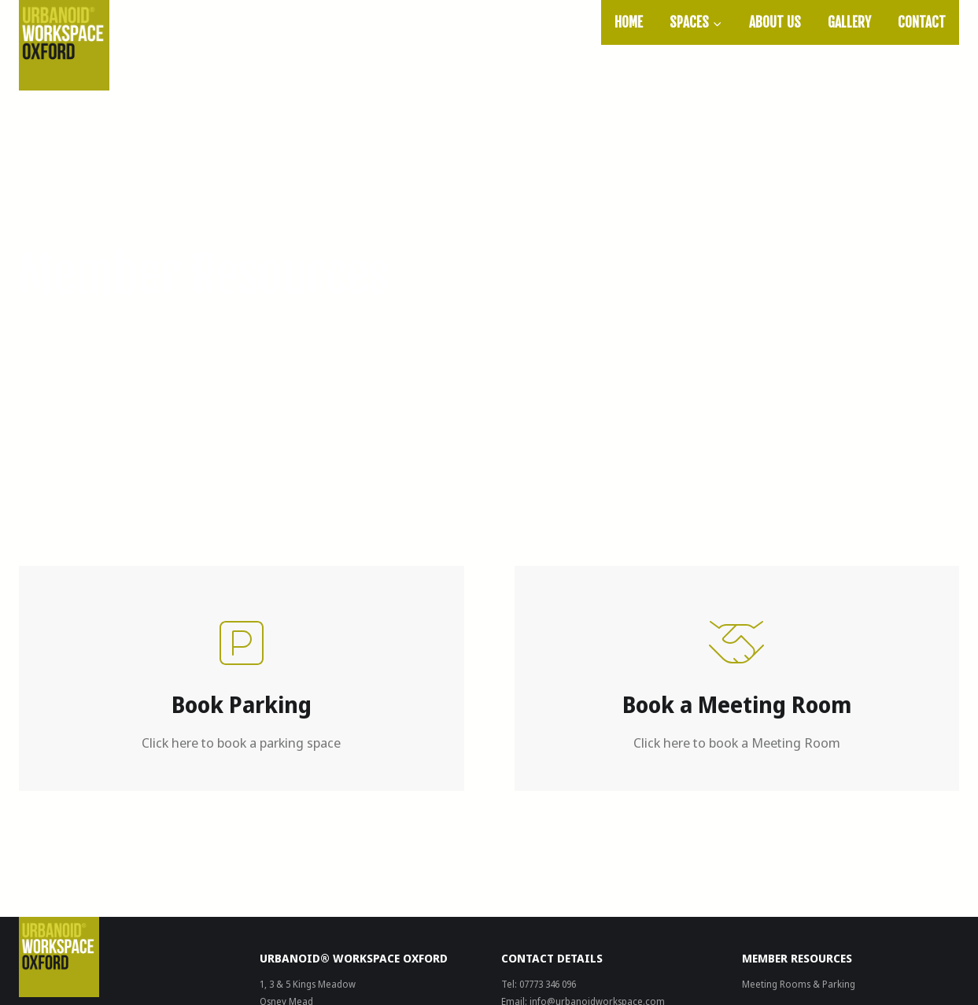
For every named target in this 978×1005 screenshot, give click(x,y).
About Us (775, 22)
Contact (922, 22)
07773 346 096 (547, 984)
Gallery (849, 22)
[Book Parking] (241, 678)
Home (628, 22)
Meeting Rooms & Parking (798, 984)
